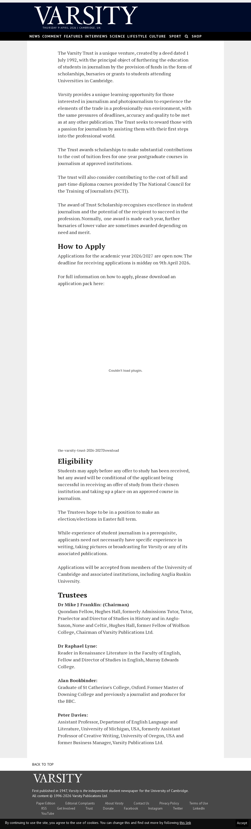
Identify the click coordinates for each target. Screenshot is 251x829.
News (34, 36)
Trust (89, 808)
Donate (108, 808)
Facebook (131, 808)
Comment (52, 36)
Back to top (43, 764)
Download (110, 450)
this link (185, 822)
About (114, 803)
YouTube (47, 813)
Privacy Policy (169, 803)
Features (73, 36)
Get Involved (66, 808)
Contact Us (141, 803)
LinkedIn (199, 808)
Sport (175, 36)
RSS (44, 808)
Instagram (155, 808)
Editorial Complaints (80, 803)
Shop (197, 36)
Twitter (178, 808)
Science (117, 36)
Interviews (96, 36)
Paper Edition (45, 803)
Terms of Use (198, 803)
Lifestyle (137, 36)
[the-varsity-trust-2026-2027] (125, 370)
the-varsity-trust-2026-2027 (80, 450)
